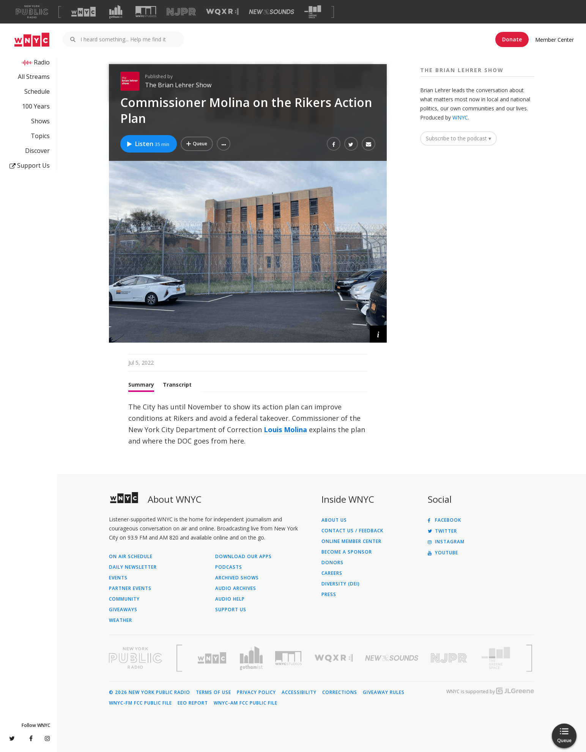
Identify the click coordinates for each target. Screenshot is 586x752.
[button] (223, 144)
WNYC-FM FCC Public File (140, 703)
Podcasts (228, 567)
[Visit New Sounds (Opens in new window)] (271, 11)
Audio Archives (235, 588)
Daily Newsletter (133, 567)
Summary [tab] (141, 384)
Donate (512, 39)
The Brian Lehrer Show (178, 85)
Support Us (29, 165)
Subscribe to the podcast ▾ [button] (458, 138)
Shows (40, 121)
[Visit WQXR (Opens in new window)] (222, 12)
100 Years (36, 106)
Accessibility (299, 692)
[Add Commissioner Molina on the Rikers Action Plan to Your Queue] (197, 144)
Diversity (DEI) (340, 584)
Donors (332, 562)
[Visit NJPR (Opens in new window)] (181, 12)
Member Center (554, 39)
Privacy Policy (256, 692)
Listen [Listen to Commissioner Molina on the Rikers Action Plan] (147, 144)
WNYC (460, 117)
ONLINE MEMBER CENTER (351, 541)
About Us (334, 520)
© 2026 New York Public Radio (149, 692)
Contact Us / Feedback (352, 531)
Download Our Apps (243, 556)
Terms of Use (213, 692)
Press (328, 594)
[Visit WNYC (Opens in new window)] (83, 12)
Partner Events (130, 588)
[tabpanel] (248, 424)
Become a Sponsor (346, 552)
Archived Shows (237, 578)
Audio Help (230, 599)
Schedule (37, 91)
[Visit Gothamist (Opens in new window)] (115, 12)
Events (118, 578)
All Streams (34, 76)
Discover (37, 150)
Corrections (339, 692)
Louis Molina (285, 429)
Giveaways (123, 609)
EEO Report (193, 703)
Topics (40, 136)
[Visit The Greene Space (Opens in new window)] (312, 12)
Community (124, 599)
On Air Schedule (131, 556)
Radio (42, 62)
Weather (120, 620)
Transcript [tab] (177, 384)
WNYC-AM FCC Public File (245, 703)
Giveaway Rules (384, 692)
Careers (331, 573)
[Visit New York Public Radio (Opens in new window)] (135, 658)
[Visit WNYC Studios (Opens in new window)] (145, 11)
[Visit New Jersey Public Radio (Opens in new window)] (450, 658)
